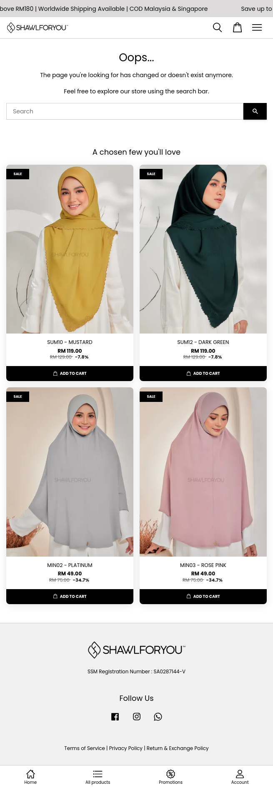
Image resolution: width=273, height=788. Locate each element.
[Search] (124, 111)
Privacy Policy (126, 748)
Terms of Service (84, 748)
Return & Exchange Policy (178, 748)
